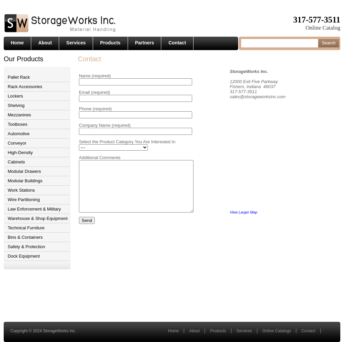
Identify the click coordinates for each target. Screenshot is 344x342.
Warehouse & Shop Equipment (38, 218)
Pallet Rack (19, 77)
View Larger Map (252, 212)
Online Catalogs (276, 331)
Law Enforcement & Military (34, 209)
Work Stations (21, 190)
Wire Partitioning (24, 199)
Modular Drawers (24, 171)
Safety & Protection (26, 246)
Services (76, 42)
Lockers (15, 96)
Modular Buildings (25, 180)
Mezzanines (19, 114)
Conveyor (17, 143)
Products (110, 42)
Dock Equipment (24, 256)
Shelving (16, 105)
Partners (144, 42)
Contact (177, 42)
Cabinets (16, 161)
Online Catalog (323, 28)
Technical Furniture (26, 227)
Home (17, 42)
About (45, 42)
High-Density (20, 152)
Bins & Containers (25, 237)
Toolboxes (18, 124)
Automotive (19, 133)
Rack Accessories (25, 86)
